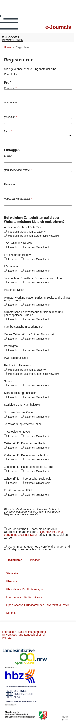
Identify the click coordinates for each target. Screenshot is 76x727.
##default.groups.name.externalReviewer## (31, 235)
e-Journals (58, 27)
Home (7, 47)
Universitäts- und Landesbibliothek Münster (23, 636)
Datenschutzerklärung (32, 631)
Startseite (12, 573)
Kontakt (11, 612)
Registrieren (12, 40)
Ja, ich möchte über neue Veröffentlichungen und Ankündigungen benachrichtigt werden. (37, 548)
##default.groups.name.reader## (25, 231)
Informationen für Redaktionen (25, 597)
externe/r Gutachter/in (35, 247)
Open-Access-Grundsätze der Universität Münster (37, 605)
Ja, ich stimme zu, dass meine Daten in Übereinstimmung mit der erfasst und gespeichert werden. (36, 533)
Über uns (12, 581)
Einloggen (10, 37)
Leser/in (10, 247)
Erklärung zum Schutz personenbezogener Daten (34, 533)
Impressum (9, 631)
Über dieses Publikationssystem (26, 589)
